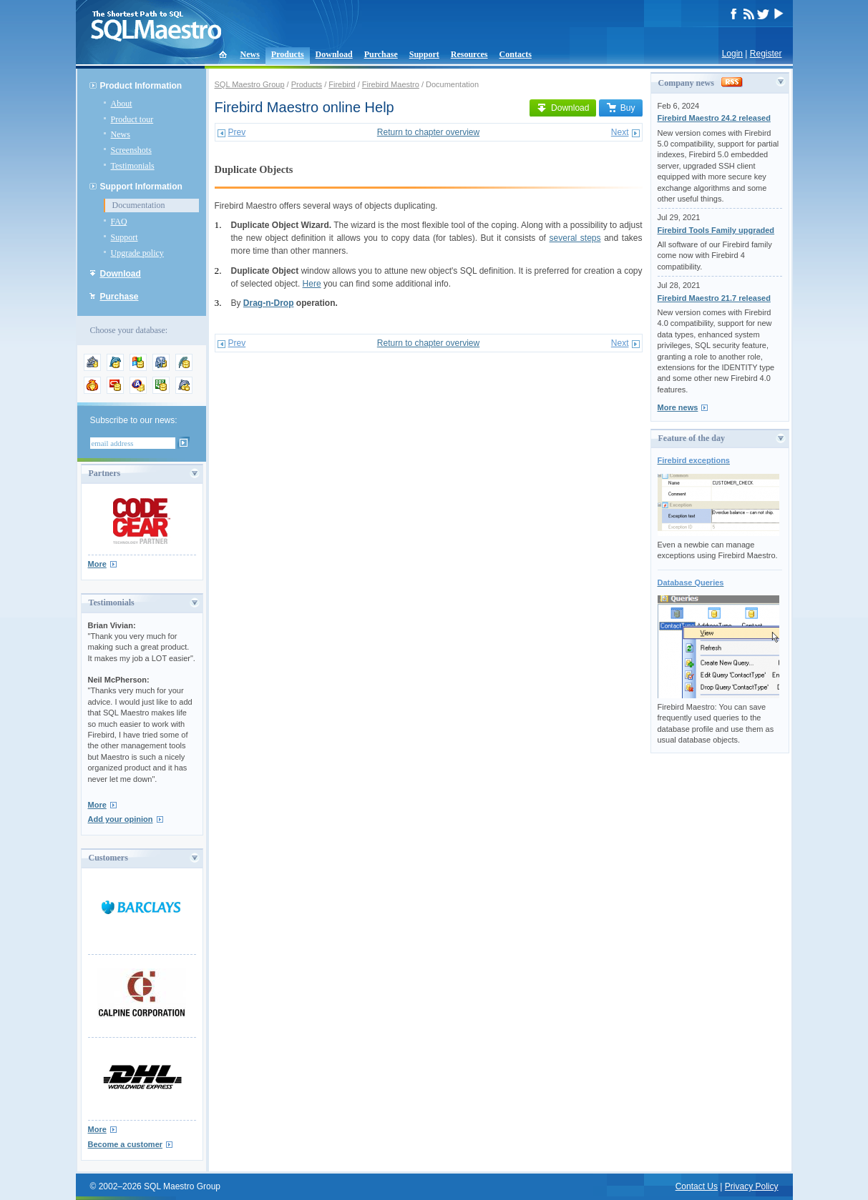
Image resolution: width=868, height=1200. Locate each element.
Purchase (381, 54)
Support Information (141, 187)
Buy (620, 108)
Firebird (341, 84)
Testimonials (133, 166)
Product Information (141, 86)
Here (312, 284)
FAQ (119, 222)
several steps (575, 238)
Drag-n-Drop (268, 303)
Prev (237, 132)
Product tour (132, 119)
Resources (469, 54)
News (250, 54)
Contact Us (697, 1186)
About (121, 104)
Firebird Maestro (390, 84)
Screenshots (131, 150)
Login (732, 54)
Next (620, 132)
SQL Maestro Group (250, 84)
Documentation (138, 205)
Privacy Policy (752, 1186)
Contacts (515, 54)
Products (287, 54)
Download (334, 54)
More (97, 564)
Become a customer (125, 1144)
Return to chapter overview (428, 132)
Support (424, 54)
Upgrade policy (137, 253)
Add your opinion (120, 819)
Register (766, 54)
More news (678, 407)
